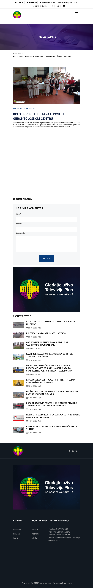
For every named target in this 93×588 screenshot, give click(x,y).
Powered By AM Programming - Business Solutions (46, 583)
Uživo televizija (39, 6)
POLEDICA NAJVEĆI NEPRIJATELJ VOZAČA (46, 333)
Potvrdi (46, 258)
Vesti (15, 538)
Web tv (34, 538)
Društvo (30, 108)
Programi (35, 534)
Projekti (34, 529)
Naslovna (17, 53)
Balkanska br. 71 (47, 2)
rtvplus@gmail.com (67, 2)
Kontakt (16, 534)
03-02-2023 (19, 108)
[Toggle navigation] (76, 12)
